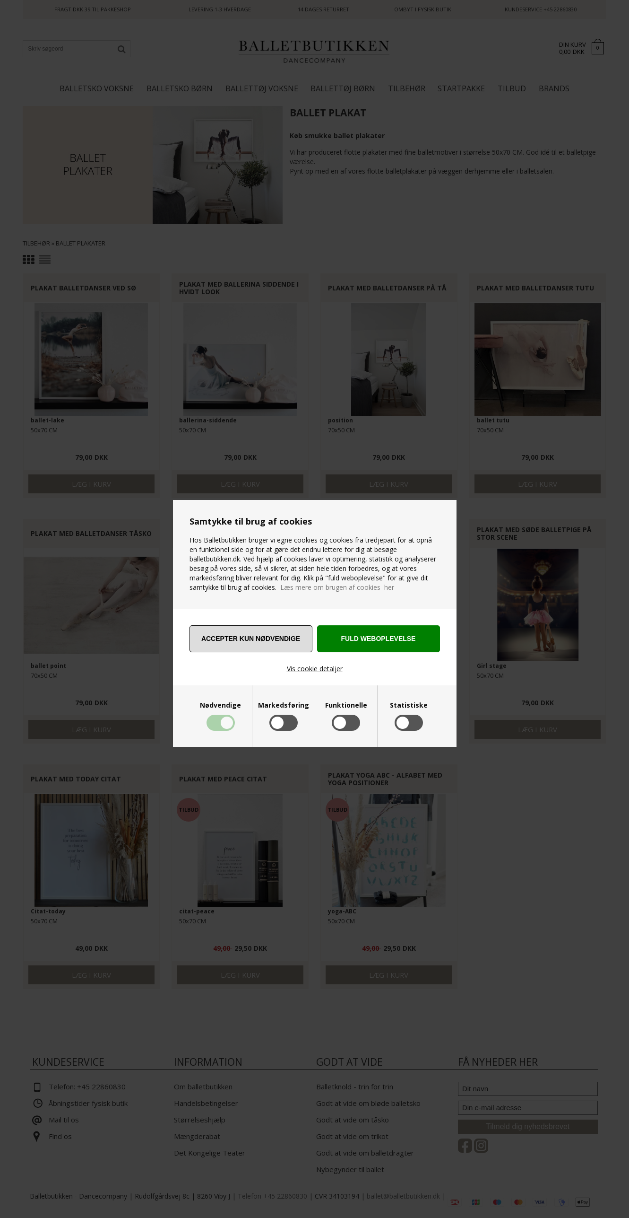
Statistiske (409, 705)
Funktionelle (346, 705)
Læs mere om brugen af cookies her (337, 587)
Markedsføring (283, 705)
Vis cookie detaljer (315, 668)
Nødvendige (220, 705)
